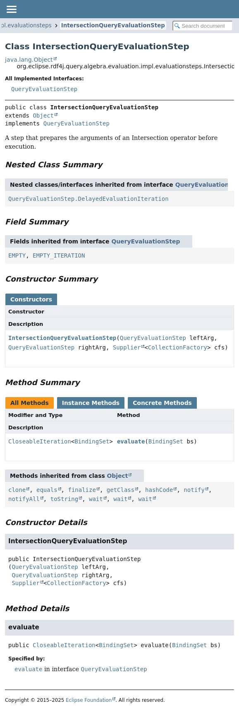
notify (194, 490)
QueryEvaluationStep (44, 89)
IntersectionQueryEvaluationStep (113, 25)
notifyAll (24, 499)
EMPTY (17, 255)
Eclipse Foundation (89, 700)
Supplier (127, 347)
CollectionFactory (177, 347)
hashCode (159, 490)
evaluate (131, 441)
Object (43, 115)
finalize (82, 490)
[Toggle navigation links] (11, 9)
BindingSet (91, 441)
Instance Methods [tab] (91, 403)
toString (64, 499)
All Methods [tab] (29, 403)
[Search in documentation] (202, 26)
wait (96, 499)
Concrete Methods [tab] (162, 403)
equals (46, 490)
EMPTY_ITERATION (59, 255)
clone (17, 490)
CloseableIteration (39, 441)
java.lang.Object (29, 59)
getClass (120, 490)
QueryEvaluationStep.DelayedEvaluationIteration (88, 198)
